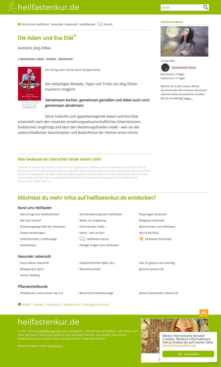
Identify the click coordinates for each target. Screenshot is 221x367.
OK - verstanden (188, 354)
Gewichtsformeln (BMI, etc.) (97, 263)
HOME (26, 304)
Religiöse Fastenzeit (151, 220)
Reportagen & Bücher (153, 214)
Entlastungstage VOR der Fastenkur (43, 226)
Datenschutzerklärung (179, 345)
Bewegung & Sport (32, 269)
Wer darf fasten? (30, 220)
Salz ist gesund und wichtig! (157, 263)
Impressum (53, 304)
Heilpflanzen (87, 24)
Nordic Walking (30, 275)
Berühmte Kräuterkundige (96, 293)
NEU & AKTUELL (149, 233)
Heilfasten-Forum (98, 239)
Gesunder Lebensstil (64, 24)
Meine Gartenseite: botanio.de (158, 293)
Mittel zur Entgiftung (93, 220)
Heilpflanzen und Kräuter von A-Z (41, 293)
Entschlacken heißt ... (93, 226)
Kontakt (38, 304)
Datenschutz (72, 304)
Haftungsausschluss (96, 304)
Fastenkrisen (28, 245)
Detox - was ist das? (92, 233)
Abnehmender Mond (184, 67)
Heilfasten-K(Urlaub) (158, 239)
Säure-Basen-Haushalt (34, 263)
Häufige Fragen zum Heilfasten (99, 245)
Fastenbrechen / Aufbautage (38, 239)
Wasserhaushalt (90, 269)
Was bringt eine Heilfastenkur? (40, 214)
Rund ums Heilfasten (35, 24)
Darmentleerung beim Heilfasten (101, 214)
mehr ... (188, 98)
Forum (108, 24)
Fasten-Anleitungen (32, 233)
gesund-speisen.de (151, 269)
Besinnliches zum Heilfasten (157, 226)
